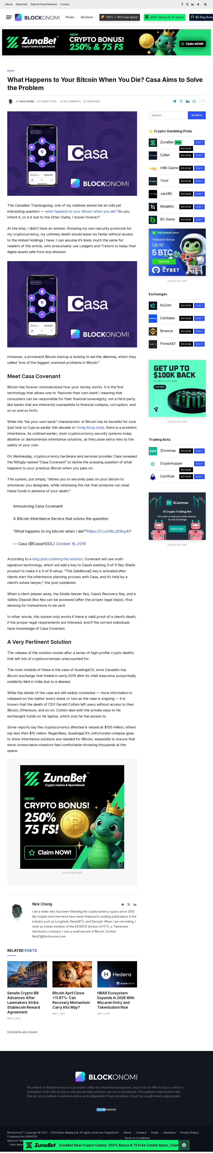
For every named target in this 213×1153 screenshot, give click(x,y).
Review (186, 148)
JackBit (166, 193)
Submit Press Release (44, 4)
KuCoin (165, 305)
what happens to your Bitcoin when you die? (81, 211)
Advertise (21, 4)
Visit (199, 142)
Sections (87, 17)
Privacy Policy (189, 1132)
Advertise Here (72, 872)
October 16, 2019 (71, 543)
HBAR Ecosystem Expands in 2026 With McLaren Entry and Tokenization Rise (115, 1000)
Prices (70, 17)
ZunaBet (171, 142)
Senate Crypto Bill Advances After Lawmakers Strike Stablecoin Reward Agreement (23, 1002)
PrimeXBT (168, 344)
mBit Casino (169, 168)
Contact (64, 4)
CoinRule (167, 476)
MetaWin (167, 206)
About (8, 4)
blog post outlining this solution (57, 559)
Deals (155, 1132)
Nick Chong (27, 101)
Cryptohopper (171, 463)
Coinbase (167, 318)
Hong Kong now (89, 427)
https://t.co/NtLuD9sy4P (109, 530)
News (10, 70)
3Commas (168, 450)
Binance (166, 331)
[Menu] (9, 17)
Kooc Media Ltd (68, 1132)
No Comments (70, 101)
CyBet (165, 155)
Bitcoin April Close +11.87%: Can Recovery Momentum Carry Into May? (71, 1000)
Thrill (164, 181)
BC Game (167, 219)
